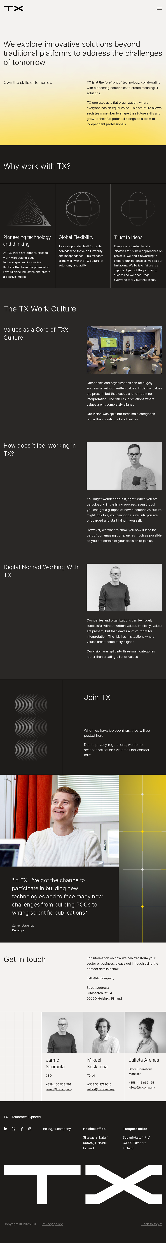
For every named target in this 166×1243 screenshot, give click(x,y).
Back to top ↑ (151, 1224)
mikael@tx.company (100, 1089)
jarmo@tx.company (59, 1089)
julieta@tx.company (142, 1087)
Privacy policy (52, 1224)
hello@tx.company (100, 978)
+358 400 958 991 (58, 1084)
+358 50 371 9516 (99, 1084)
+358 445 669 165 (141, 1082)
